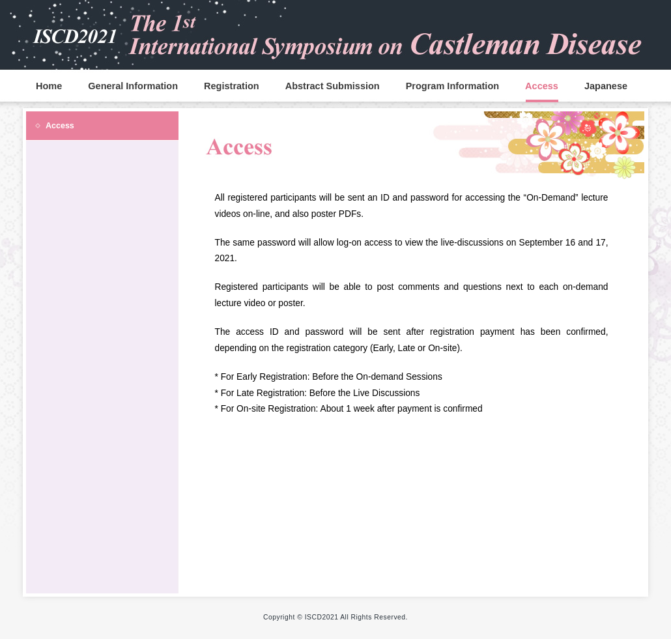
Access (541, 86)
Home (49, 86)
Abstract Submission (332, 86)
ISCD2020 (335, 32)
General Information (133, 86)
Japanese (605, 86)
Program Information (452, 86)
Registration (231, 86)
